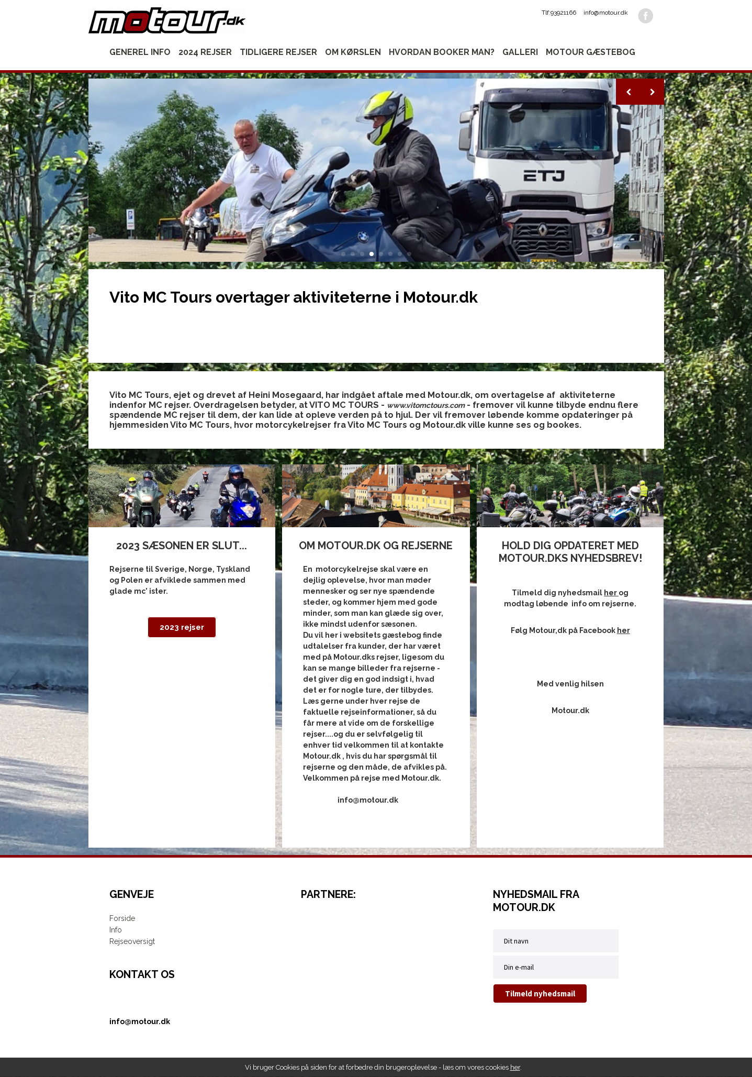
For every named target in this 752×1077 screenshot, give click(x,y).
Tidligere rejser (278, 52)
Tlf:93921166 (559, 12)
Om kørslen (353, 52)
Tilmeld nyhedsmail (540, 994)
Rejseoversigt (132, 942)
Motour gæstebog (590, 52)
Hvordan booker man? (442, 52)
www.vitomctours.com (426, 405)
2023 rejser (182, 627)
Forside (122, 919)
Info (115, 930)
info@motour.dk (605, 12)
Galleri (520, 52)
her (515, 1067)
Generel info (140, 52)
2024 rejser (205, 52)
